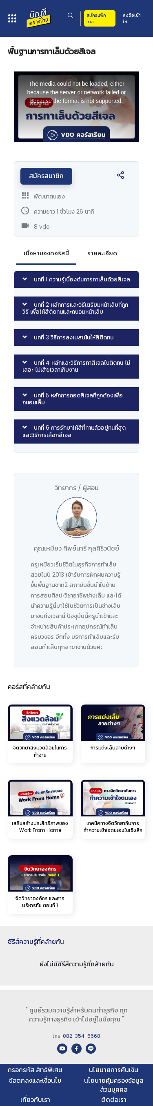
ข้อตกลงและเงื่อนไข (35, 1080)
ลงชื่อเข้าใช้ (132, 18)
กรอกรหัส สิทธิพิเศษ (35, 1070)
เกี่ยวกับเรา (35, 1099)
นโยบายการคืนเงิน (113, 1070)
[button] (120, 177)
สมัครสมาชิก (46, 176)
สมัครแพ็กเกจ (96, 18)
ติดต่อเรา (113, 1099)
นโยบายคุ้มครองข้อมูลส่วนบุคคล (114, 1085)
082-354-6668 (81, 1035)
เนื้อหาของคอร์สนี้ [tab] (46, 253)
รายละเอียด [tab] (102, 253)
